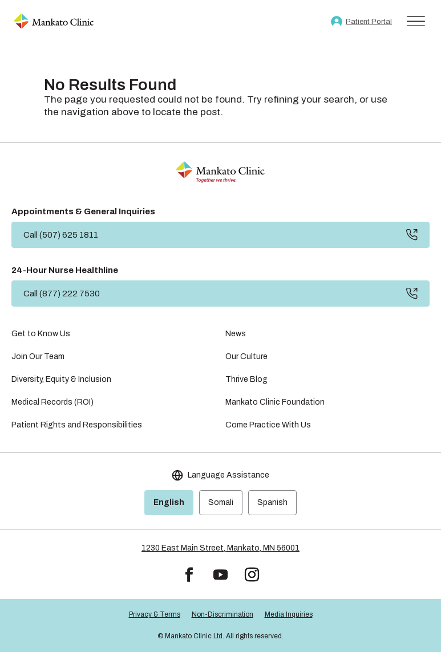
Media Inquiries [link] (289, 614)
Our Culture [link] (246, 356)
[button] (189, 575)
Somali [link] (220, 502)
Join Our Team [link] (37, 356)
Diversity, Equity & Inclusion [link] (61, 379)
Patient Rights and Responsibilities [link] (76, 425)
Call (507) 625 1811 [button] (60, 234)
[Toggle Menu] (416, 21)
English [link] (168, 502)
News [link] (235, 333)
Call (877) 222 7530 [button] (61, 293)
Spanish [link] (272, 502)
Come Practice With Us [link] (268, 425)
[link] (54, 21)
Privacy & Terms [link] (154, 614)
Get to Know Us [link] (40, 333)
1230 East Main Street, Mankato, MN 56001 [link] (220, 548)
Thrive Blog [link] (246, 379)
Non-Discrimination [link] (222, 614)
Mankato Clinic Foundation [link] (275, 402)
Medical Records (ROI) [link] (52, 402)
